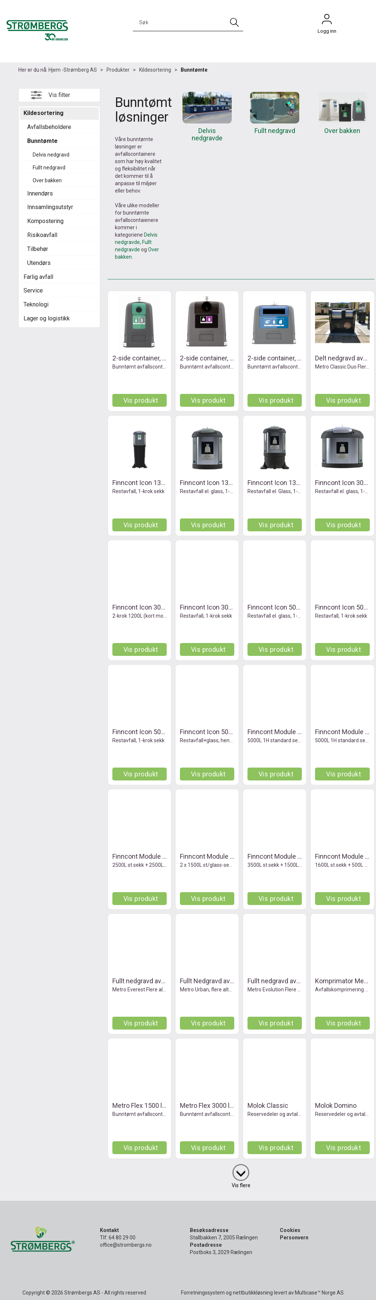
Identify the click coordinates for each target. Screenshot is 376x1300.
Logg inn (327, 21)
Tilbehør (37, 248)
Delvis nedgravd (51, 155)
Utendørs (39, 262)
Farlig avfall (38, 276)
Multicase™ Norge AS (319, 1293)
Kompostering (45, 221)
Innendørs (40, 193)
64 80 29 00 (122, 1237)
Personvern (294, 1237)
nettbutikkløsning (253, 1293)
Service (33, 290)
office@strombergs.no (126, 1245)
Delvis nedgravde (207, 134)
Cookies (290, 1230)
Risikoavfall (42, 234)
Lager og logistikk (47, 318)
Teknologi (36, 304)
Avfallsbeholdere (49, 126)
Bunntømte (194, 70)
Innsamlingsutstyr (50, 207)
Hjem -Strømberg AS (72, 70)
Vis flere (241, 1185)
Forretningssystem (203, 1293)
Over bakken (47, 180)
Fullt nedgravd (49, 167)
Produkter (118, 70)
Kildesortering (155, 70)
